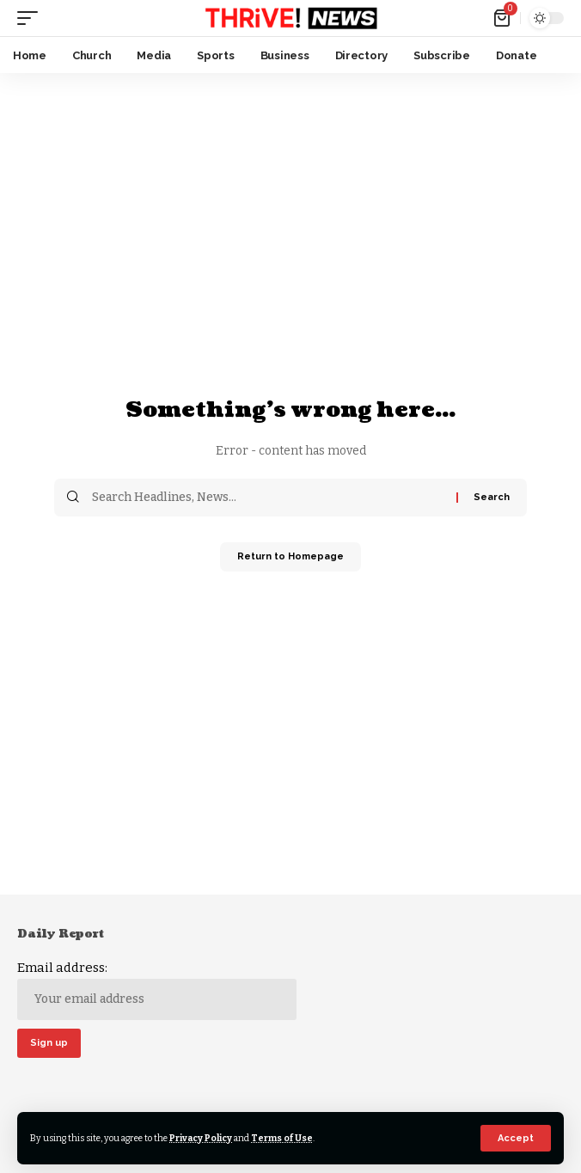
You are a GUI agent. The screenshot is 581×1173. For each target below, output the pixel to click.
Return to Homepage (290, 556)
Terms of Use (282, 1138)
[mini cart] (503, 18)
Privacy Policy (200, 1138)
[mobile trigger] (31, 18)
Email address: (157, 990)
